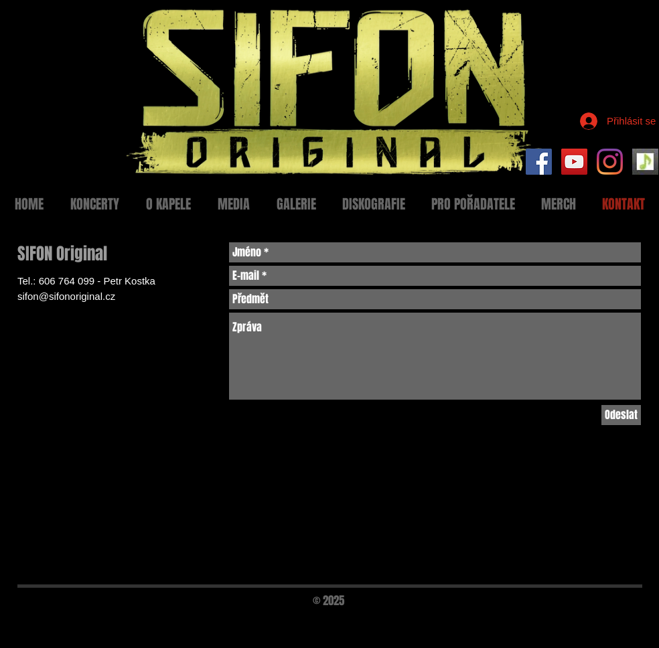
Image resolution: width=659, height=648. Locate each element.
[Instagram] (610, 162)
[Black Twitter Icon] (623, 619)
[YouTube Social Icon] (574, 162)
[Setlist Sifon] (645, 162)
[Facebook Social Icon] (539, 162)
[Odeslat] (621, 415)
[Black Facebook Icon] (600, 619)
